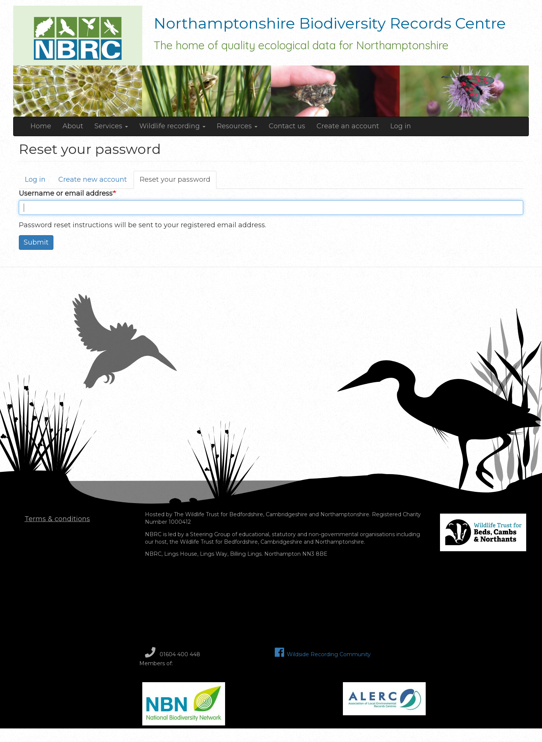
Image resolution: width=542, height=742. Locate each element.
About (72, 126)
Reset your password (178, 182)
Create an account (348, 126)
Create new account (92, 179)
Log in (400, 126)
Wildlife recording (172, 126)
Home (40, 126)
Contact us (287, 126)
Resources (237, 126)
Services (111, 126)
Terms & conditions (57, 519)
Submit (36, 242)
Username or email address (66, 193)
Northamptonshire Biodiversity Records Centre (330, 25)
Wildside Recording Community (323, 654)
